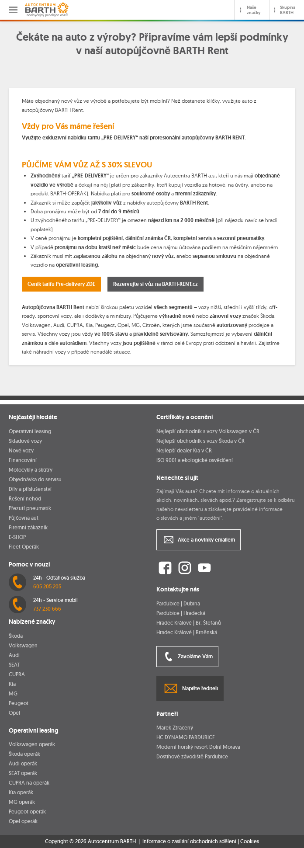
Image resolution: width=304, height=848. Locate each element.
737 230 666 (47, 608)
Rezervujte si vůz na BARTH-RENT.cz (155, 284)
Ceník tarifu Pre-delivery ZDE (61, 284)
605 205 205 (47, 586)
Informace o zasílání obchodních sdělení (189, 841)
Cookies (249, 841)
